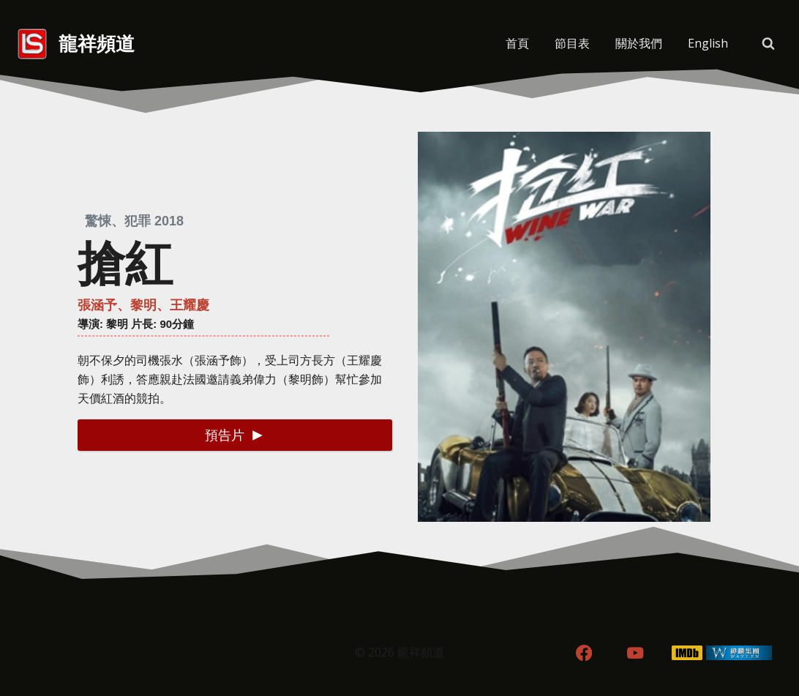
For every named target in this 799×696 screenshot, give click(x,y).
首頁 (517, 43)
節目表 (572, 43)
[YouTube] (635, 653)
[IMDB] (687, 653)
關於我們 (638, 43)
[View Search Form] (768, 44)
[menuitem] (707, 44)
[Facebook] (583, 653)
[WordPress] (739, 653)
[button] (235, 435)
